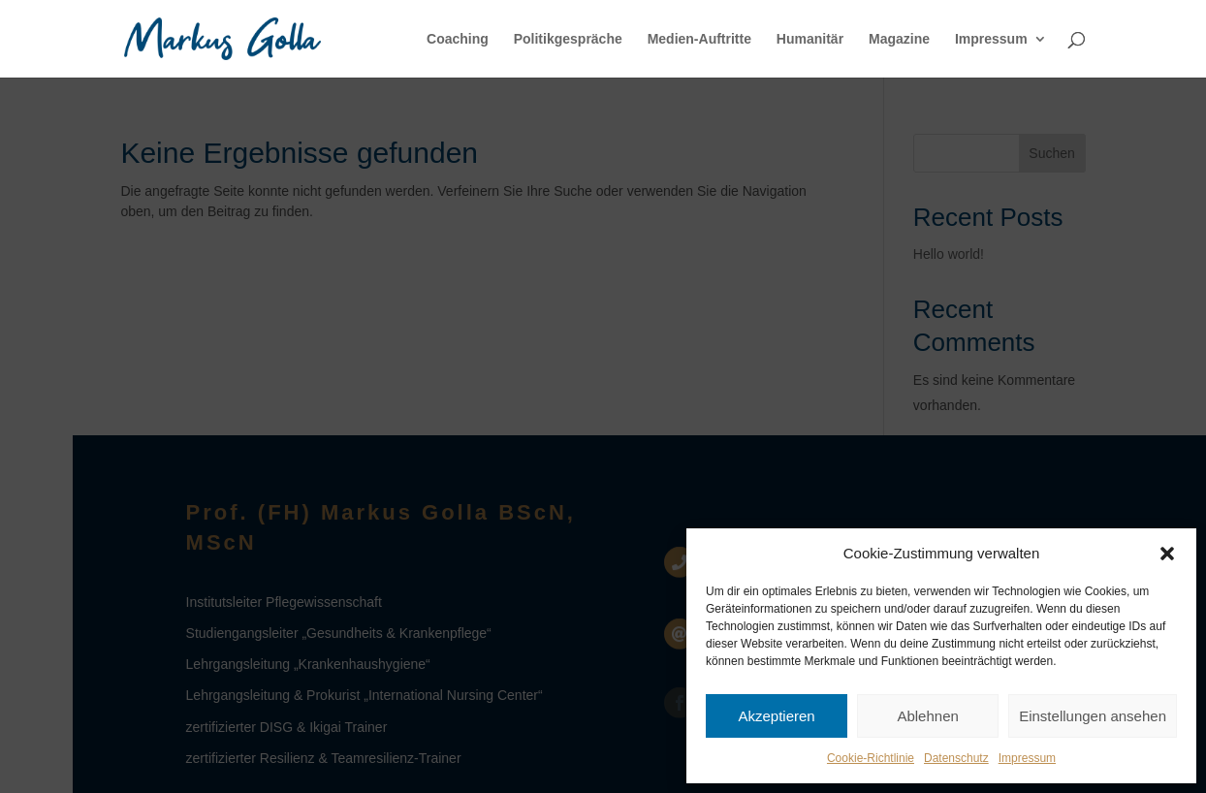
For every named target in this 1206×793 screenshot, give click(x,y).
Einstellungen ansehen (1092, 716)
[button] (1167, 553)
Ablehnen (927, 716)
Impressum (1027, 758)
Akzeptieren (776, 716)
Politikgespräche (568, 39)
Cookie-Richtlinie (870, 758)
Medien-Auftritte (699, 39)
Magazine (899, 39)
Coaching (458, 39)
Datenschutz (956, 758)
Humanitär (810, 39)
